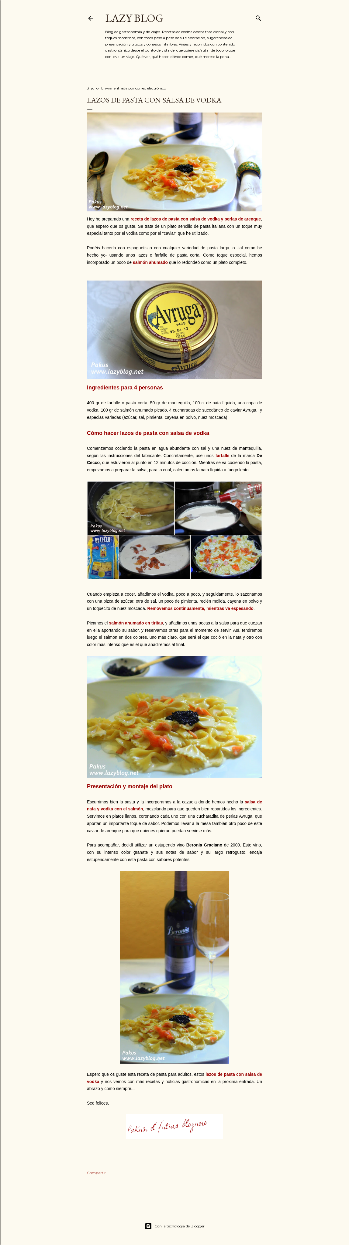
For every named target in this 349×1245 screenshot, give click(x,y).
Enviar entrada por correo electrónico (133, 88)
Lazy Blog (134, 18)
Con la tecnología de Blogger (175, 1226)
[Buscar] (258, 17)
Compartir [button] (96, 1172)
